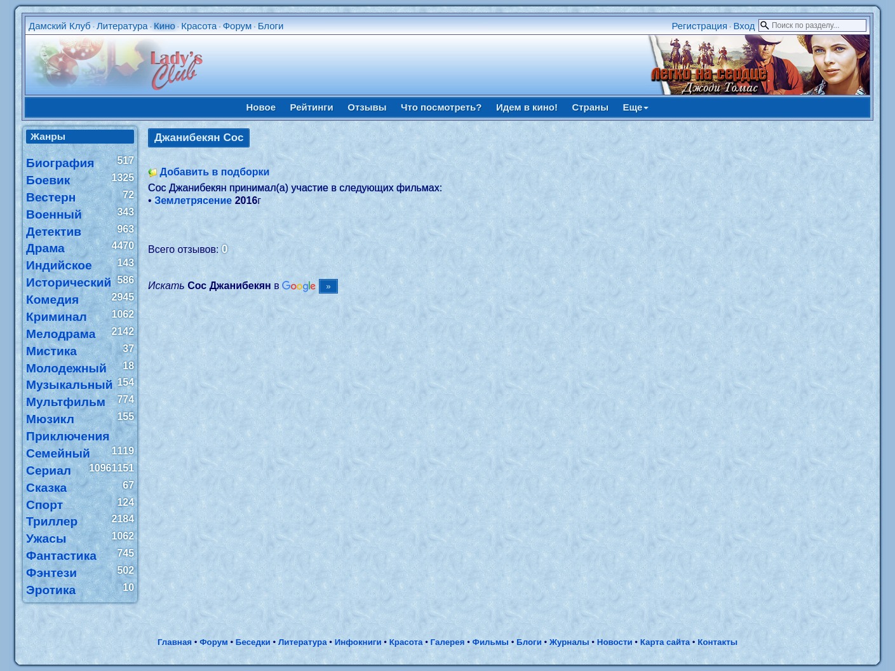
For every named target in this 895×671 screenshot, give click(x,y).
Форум (237, 25)
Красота (199, 25)
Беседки (253, 642)
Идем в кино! (527, 107)
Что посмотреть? (441, 107)
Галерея (448, 642)
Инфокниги (358, 642)
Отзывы (366, 107)
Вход (744, 25)
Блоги (271, 25)
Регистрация (699, 25)
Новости (615, 642)
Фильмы (491, 642)
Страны (590, 107)
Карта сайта (665, 642)
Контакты (717, 642)
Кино (164, 25)
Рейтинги (311, 107)
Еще (635, 107)
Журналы (569, 642)
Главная (175, 642)
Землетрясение (193, 200)
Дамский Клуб (60, 25)
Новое (261, 107)
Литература (122, 25)
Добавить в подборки (215, 171)
